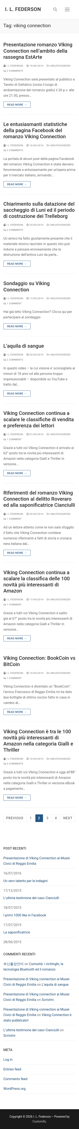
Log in (7, 1060)
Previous (14, 818)
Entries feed (12, 1069)
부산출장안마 (13, 964)
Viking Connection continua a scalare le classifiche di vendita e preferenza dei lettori (38, 419)
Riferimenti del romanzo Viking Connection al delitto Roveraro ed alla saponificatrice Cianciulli (39, 499)
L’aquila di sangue (23, 346)
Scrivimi (48, 1000)
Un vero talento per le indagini (25, 881)
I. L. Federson (23, 9)
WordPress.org (14, 1089)
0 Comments (13, 763)
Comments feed (15, 1079)
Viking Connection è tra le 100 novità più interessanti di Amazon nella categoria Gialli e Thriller (38, 741)
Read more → (17, 104)
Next (67, 818)
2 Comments (13, 70)
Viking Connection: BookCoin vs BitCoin (39, 661)
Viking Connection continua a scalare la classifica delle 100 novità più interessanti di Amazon (36, 582)
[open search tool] (55, 9)
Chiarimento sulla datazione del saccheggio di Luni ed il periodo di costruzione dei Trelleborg (39, 210)
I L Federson (13, 65)
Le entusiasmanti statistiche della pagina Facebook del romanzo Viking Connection (35, 130)
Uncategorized (59, 65)
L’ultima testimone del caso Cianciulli (31, 898)
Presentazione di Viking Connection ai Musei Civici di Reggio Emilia (36, 861)
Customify (39, 1121)
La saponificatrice (16, 932)
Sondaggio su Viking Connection (26, 286)
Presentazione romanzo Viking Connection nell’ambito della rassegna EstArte (37, 51)
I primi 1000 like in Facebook (24, 915)
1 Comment (12, 303)
